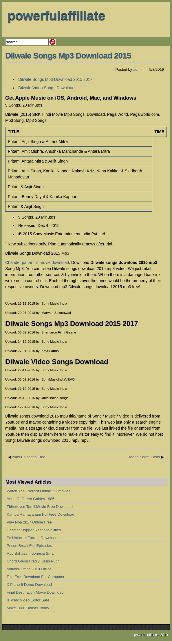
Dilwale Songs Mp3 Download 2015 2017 (55, 79)
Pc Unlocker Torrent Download (32, 538)
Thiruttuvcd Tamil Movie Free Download (40, 506)
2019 (164, 635)
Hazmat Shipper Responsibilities (34, 530)
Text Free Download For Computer (35, 577)
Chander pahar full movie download (37, 262)
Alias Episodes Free (28, 457)
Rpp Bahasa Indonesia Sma (30, 553)
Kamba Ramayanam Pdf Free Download (40, 514)
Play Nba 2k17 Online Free (29, 522)
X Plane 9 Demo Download (29, 584)
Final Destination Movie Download (35, 592)
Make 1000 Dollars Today (28, 608)
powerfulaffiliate (56, 15)
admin (138, 69)
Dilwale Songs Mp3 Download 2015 (68, 55)
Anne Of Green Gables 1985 (30, 499)
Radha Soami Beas (143, 457)
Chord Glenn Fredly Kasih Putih (33, 561)
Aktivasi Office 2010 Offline (29, 569)
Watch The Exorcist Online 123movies (38, 491)
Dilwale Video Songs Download (46, 87)
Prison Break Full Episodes (29, 545)
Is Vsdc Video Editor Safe (28, 600)
